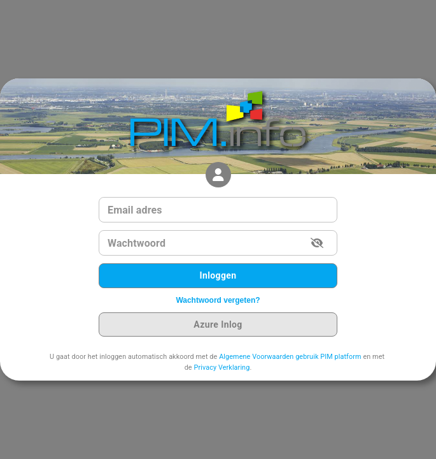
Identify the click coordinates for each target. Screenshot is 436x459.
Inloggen (218, 276)
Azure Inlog (218, 325)
